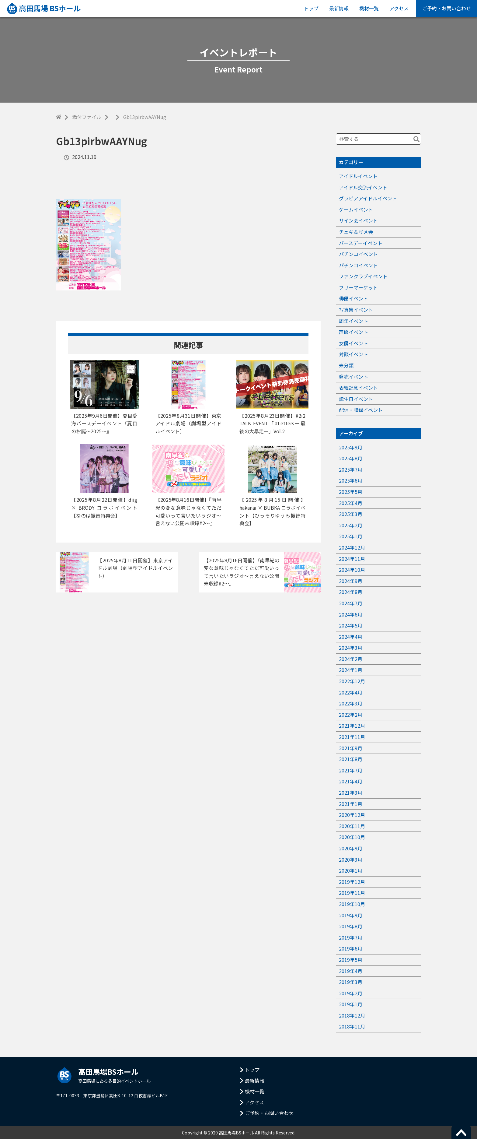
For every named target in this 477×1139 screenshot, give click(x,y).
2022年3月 (350, 703)
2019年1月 (350, 1004)
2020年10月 (352, 837)
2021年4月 (350, 781)
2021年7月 (350, 770)
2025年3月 (350, 514)
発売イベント (353, 376)
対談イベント (353, 354)
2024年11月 (352, 558)
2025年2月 (350, 525)
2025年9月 (350, 447)
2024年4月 (350, 636)
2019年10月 (352, 904)
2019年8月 (350, 926)
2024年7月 (350, 603)
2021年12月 (352, 725)
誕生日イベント (356, 399)
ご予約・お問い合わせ (446, 8)
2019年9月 (350, 915)
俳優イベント (353, 298)
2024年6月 (350, 614)
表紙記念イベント (358, 387)
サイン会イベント (358, 220)
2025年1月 (350, 536)
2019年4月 (350, 971)
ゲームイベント (356, 209)
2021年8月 (350, 759)
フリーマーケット (358, 287)
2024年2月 (350, 659)
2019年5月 (350, 959)
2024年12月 (352, 547)
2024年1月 (350, 669)
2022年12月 (352, 681)
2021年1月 (350, 803)
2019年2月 (350, 993)
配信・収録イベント (361, 409)
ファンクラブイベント (363, 276)
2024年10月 (352, 569)
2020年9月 (350, 848)
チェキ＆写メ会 (356, 231)
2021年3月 (350, 792)
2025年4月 (350, 503)
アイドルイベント (358, 176)
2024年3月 (350, 647)
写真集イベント (356, 309)
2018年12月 (352, 1015)
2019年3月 (350, 982)
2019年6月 (350, 948)
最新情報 (339, 8)
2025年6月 (350, 480)
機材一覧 (369, 8)
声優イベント (353, 332)
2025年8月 (350, 458)
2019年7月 (350, 937)
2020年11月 (352, 826)
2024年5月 (350, 625)
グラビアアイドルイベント (368, 198)
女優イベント (353, 343)
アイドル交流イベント (363, 187)
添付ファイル (86, 117)
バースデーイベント (360, 243)
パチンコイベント (358, 254)
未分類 (346, 365)
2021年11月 (352, 736)
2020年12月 (352, 814)
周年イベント (353, 321)
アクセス (399, 8)
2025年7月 (350, 469)
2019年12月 (352, 881)
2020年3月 (350, 859)
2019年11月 (352, 892)
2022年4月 (350, 692)
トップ (311, 8)
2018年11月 (352, 1026)
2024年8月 (350, 592)
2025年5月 (350, 491)
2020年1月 (350, 870)
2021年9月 (350, 748)
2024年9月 (350, 581)
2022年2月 (350, 714)
